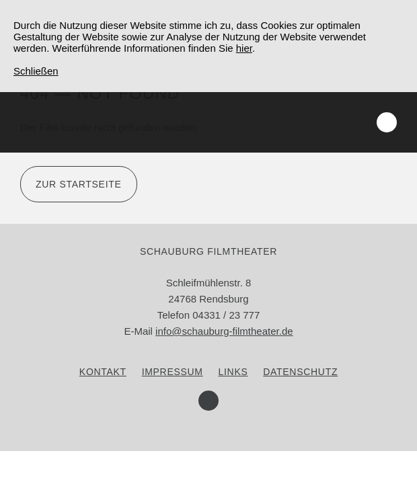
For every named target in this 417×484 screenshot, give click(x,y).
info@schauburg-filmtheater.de (224, 331)
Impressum (172, 371)
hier (244, 48)
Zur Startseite (79, 184)
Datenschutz (300, 371)
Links (233, 371)
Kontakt (102, 371)
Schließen (36, 71)
